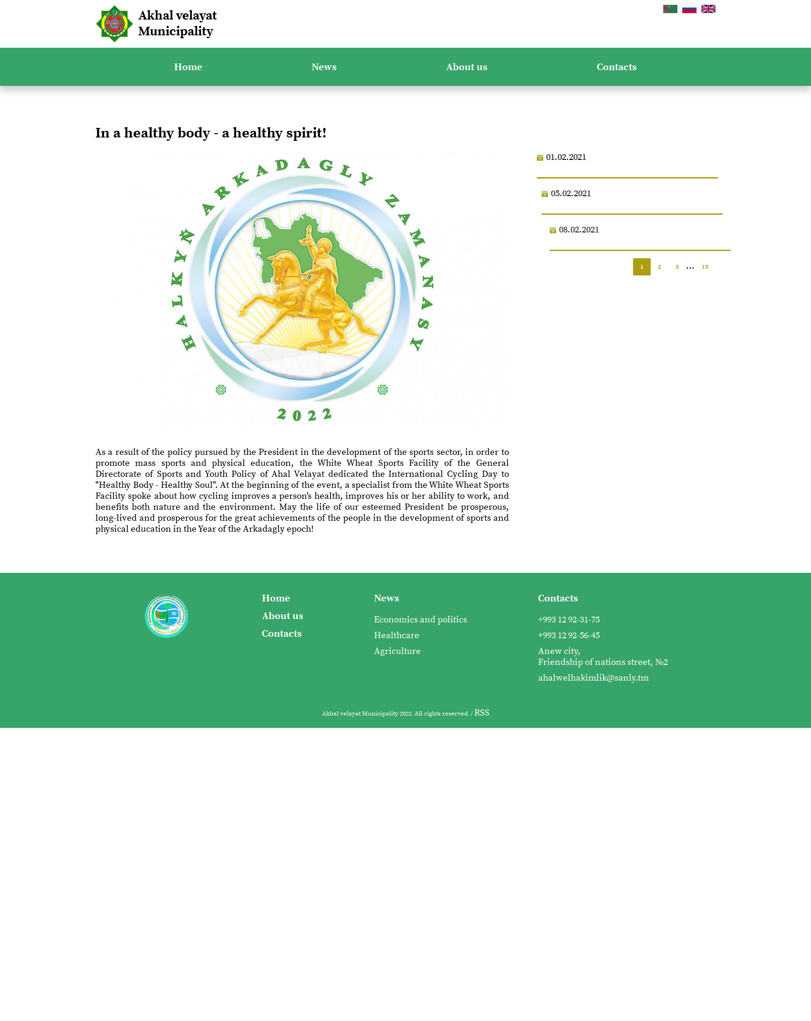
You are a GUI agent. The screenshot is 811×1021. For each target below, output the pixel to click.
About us (467, 67)
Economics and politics (420, 619)
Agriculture (397, 651)
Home (188, 67)
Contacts (617, 67)
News (324, 67)
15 (705, 267)
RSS (481, 712)
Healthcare (396, 635)
